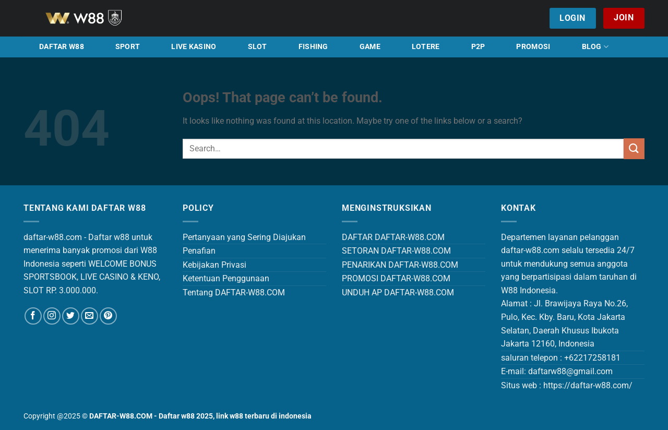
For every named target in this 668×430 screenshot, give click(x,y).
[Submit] (634, 148)
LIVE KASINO (193, 46)
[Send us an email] (89, 316)
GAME (370, 46)
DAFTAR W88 (61, 46)
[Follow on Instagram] (52, 316)
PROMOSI (533, 46)
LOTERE (426, 46)
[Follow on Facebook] (33, 316)
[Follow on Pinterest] (108, 316)
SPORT (127, 46)
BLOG (595, 47)
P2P (478, 46)
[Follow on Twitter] (70, 316)
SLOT (257, 46)
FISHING (313, 46)
